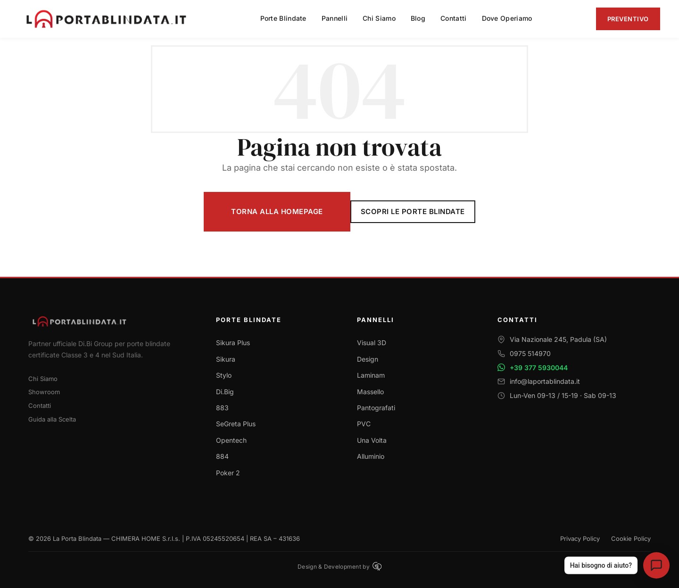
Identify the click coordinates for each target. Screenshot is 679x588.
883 (222, 408)
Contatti (39, 405)
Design (367, 359)
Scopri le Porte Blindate (413, 211)
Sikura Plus (233, 343)
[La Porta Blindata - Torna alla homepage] (107, 18)
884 (222, 456)
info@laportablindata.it (545, 381)
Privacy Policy (580, 538)
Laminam (371, 375)
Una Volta (372, 440)
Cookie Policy (631, 538)
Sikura (225, 359)
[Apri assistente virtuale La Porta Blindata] (656, 565)
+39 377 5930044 (539, 368)
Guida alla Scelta (52, 419)
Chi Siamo (43, 378)
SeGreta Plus (236, 424)
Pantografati (376, 408)
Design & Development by (339, 566)
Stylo (224, 375)
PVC (364, 424)
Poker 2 (228, 473)
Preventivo (628, 19)
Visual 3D (371, 343)
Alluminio (370, 456)
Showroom (44, 392)
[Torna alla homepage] (110, 321)
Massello (370, 392)
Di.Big (225, 392)
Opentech (231, 440)
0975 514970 (530, 353)
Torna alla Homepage (277, 211)
